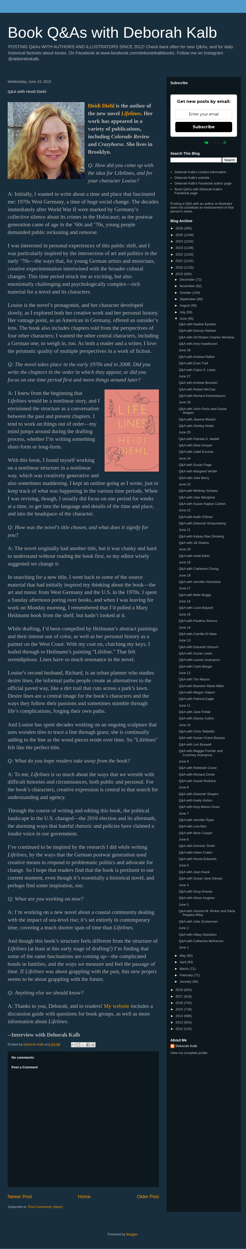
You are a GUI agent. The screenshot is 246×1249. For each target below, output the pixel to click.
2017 (180, 996)
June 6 (184, 839)
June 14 (184, 627)
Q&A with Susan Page (195, 465)
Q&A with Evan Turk (193, 363)
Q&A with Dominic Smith (197, 846)
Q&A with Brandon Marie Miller (201, 686)
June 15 (184, 614)
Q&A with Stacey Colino (196, 718)
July (183, 312)
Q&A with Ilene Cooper (195, 833)
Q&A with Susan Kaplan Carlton (202, 504)
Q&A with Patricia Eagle (196, 699)
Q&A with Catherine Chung (198, 569)
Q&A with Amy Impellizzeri (198, 344)
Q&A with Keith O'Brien (196, 517)
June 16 (184, 601)
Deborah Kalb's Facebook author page (203, 183)
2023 (180, 248)
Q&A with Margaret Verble (198, 471)
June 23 (184, 484)
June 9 (184, 761)
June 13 (184, 640)
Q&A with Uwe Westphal (197, 497)
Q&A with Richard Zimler (197, 774)
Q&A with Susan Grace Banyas (202, 738)
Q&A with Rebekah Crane (198, 768)
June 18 (184, 575)
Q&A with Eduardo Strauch (198, 647)
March (185, 969)
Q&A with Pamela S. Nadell (199, 439)
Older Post (148, 1196)
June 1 (184, 947)
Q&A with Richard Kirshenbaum (202, 396)
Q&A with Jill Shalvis (194, 543)
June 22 (184, 510)
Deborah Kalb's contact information (200, 172)
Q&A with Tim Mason (194, 679)
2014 (180, 1016)
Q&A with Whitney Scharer (198, 491)
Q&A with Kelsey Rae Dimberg (201, 536)
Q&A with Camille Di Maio (198, 634)
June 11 (184, 705)
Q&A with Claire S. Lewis (197, 370)
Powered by (204, 142)
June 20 (184, 549)
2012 (180, 1029)
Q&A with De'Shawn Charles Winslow (206, 337)
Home (84, 1196)
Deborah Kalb (186, 1046)
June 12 (184, 673)
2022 (180, 254)
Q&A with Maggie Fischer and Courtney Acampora (200, 753)
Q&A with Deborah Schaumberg (202, 523)
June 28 (184, 350)
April (183, 962)
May (183, 956)
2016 (180, 1003)
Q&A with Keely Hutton (195, 800)
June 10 (184, 725)
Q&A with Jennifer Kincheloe (200, 582)
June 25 (184, 432)
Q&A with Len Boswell (195, 744)
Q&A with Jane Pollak (194, 712)
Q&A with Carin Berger (195, 666)
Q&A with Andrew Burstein (198, 383)
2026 (180, 228)
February (187, 975)
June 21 (184, 530)
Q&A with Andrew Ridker (197, 357)
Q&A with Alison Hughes (196, 898)
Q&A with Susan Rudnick (197, 781)
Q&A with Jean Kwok (194, 872)
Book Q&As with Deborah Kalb (112, 32)
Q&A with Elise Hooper (195, 445)
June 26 (184, 402)
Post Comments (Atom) (45, 1207)
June (184, 318)
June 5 (184, 865)
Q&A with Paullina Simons (198, 621)
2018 (180, 990)
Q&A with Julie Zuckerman (198, 921)
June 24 (184, 458)
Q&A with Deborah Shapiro (198, 794)
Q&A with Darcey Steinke (197, 331)
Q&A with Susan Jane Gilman (200, 878)
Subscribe (204, 126)
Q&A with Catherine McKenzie (201, 941)
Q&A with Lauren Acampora (199, 660)
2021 (180, 261)
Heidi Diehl (101, 106)
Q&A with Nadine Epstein (197, 324)
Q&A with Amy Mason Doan (199, 807)
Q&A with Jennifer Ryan (196, 820)
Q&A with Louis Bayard (196, 608)
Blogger (131, 1234)
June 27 (184, 376)
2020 (180, 267)
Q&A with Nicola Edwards (197, 859)
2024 (180, 241)
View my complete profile (188, 1053)
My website (116, 1006)
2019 (180, 274)
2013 (180, 1022)
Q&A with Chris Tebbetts (196, 731)
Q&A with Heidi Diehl (194, 556)
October (186, 293)
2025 (180, 235)
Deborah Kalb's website (192, 178)
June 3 (184, 904)
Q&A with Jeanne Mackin (197, 419)
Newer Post (20, 1196)
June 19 (184, 562)
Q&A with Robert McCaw (197, 389)
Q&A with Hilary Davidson (198, 934)
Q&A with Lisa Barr (193, 826)
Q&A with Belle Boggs (195, 595)
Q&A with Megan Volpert (197, 692)
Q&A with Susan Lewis (195, 653)
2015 (180, 1009)
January (186, 981)
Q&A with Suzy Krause (195, 891)
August (185, 305)
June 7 (184, 813)
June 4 (184, 885)
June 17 (184, 588)
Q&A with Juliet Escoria (196, 452)
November (188, 286)
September (188, 299)
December (188, 279)
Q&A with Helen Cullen (195, 852)
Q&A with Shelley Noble (196, 426)
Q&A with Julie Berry (194, 478)
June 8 (184, 787)
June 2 (184, 928)
